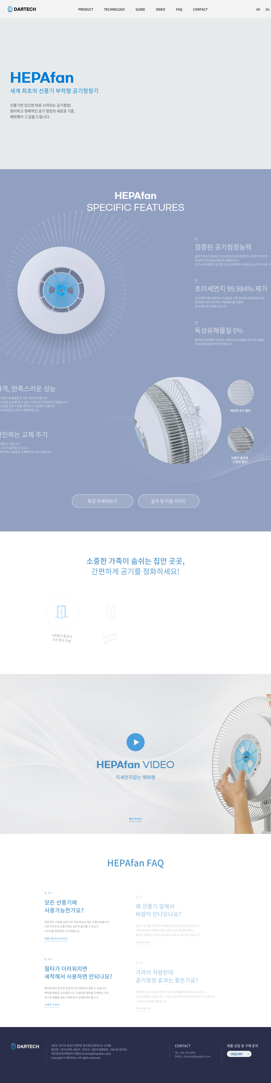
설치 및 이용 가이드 (168, 502)
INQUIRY (237, 1054)
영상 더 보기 (135, 819)
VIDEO (160, 9)
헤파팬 (22, 9)
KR (258, 9)
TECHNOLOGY (114, 9)
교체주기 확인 (52, 1009)
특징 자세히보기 (102, 502)
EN (268, 9)
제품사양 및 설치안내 (55, 943)
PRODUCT (85, 9)
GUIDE (140, 9)
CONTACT (200, 9)
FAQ (179, 9)
